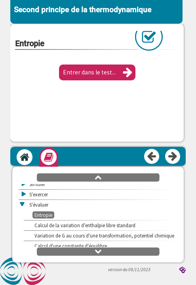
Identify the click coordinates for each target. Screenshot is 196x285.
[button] (97, 72)
